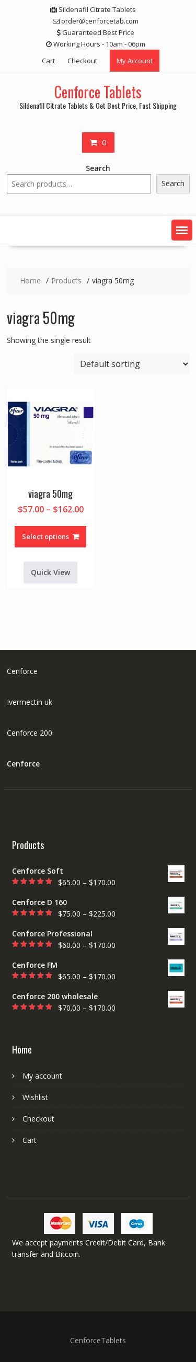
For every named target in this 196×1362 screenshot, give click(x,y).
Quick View (50, 572)
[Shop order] (132, 363)
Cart (48, 60)
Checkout (82, 60)
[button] (181, 230)
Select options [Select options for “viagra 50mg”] (45, 536)
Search (98, 168)
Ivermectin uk (29, 702)
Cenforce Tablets (98, 91)
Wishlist (35, 1097)
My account (42, 1076)
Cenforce (22, 671)
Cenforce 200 (29, 733)
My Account (135, 60)
